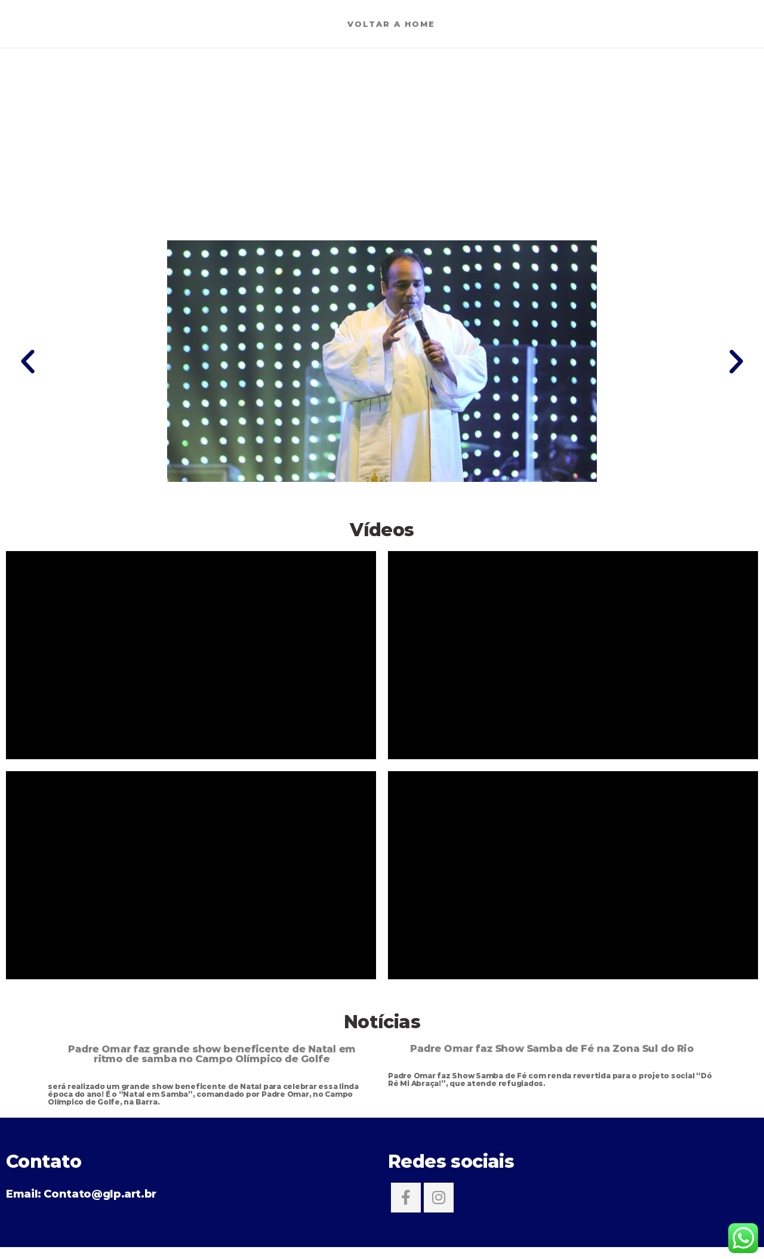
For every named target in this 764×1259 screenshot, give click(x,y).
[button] (28, 361)
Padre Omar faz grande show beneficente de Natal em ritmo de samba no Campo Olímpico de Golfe (212, 1054)
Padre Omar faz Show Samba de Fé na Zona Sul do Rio (552, 1048)
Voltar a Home (391, 24)
